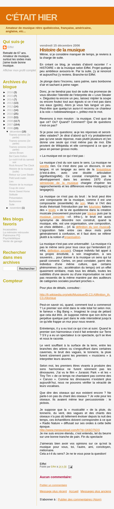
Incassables (10, 229)
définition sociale (59, 250)
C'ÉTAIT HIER (31, 17)
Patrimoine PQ (11, 235)
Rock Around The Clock (21, 165)
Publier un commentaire (53, 485)
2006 (10, 128)
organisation (72, 237)
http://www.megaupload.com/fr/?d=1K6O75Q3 (70, 430)
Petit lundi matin (17, 178)
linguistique (103, 169)
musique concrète (52, 216)
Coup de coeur (17, 188)
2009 (10, 117)
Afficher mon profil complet (19, 70)
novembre (16, 207)
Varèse (91, 213)
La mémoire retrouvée (16, 232)
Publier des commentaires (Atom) (79, 499)
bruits (52, 210)
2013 (10, 102)
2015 (10, 95)
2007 (10, 124)
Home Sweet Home (19, 191)
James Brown (16, 152)
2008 (10, 120)
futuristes (95, 206)
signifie (44, 166)
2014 (10, 99)
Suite (11, 204)
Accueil (73, 491)
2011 (10, 110)
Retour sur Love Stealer (21, 174)
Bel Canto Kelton (18, 156)
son (82, 203)
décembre (16, 131)
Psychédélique (11, 238)
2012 (10, 106)
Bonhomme (15, 201)
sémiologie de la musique (59, 183)
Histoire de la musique (21, 184)
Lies (11, 181)
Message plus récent (53, 491)
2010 (10, 113)
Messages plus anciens (96, 491)
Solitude (13, 194)
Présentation (15, 198)
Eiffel (10, 47)
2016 (10, 92)
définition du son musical (92, 227)
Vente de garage (12, 241)
